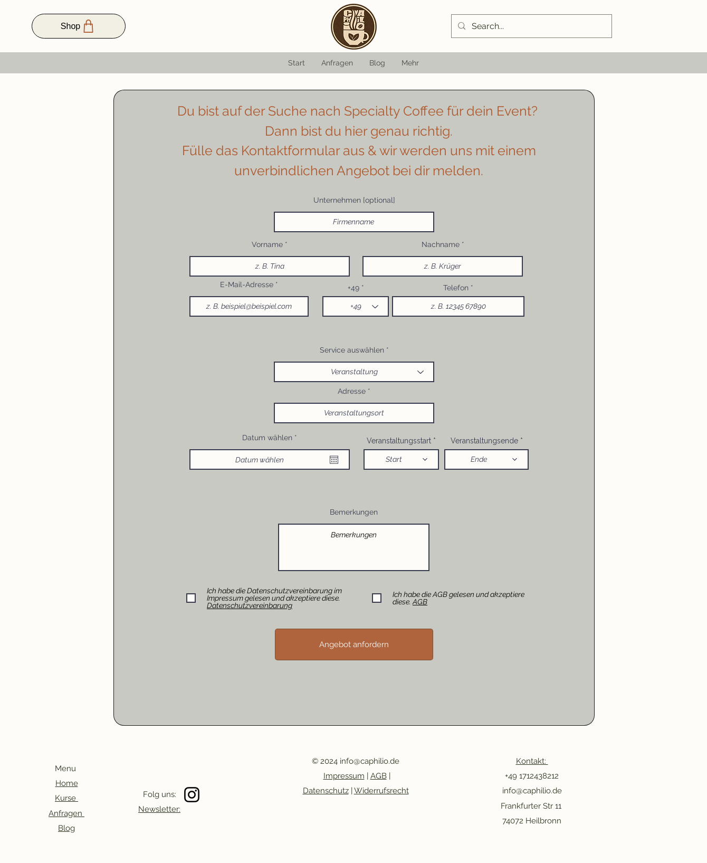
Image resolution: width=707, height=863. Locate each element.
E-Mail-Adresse (246, 284)
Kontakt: (532, 761)
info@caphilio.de (369, 761)
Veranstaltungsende (484, 440)
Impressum (344, 776)
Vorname (268, 244)
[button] (410, 63)
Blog (66, 828)
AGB (378, 776)
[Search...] (530, 26)
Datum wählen (271, 437)
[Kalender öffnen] (334, 460)
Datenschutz (326, 790)
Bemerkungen (354, 512)
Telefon (456, 287)
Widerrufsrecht (381, 790)
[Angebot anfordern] (354, 644)
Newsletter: (159, 809)
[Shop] (79, 26)
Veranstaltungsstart (399, 440)
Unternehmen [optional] (354, 200)
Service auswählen (352, 350)
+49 (354, 287)
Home (66, 783)
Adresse (352, 391)
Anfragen (66, 813)
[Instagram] (191, 794)
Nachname (441, 244)
